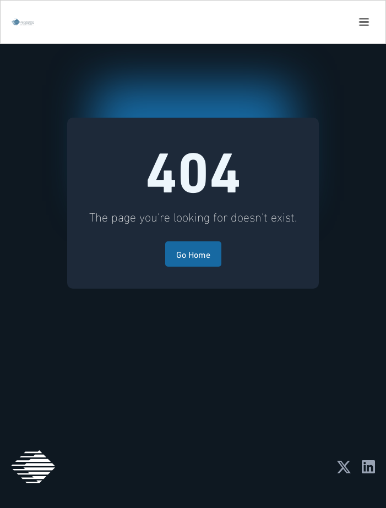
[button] (364, 22)
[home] (20, 22)
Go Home (193, 253)
